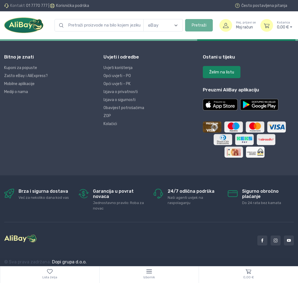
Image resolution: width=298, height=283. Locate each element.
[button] (220, 104)
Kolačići (110, 123)
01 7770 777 (37, 5)
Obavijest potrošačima (123, 107)
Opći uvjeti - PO (117, 75)
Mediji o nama (16, 91)
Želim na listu (221, 72)
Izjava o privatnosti (120, 91)
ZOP (107, 115)
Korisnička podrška (72, 5)
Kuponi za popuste (20, 67)
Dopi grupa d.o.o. (69, 262)
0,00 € (284, 25)
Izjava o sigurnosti (119, 99)
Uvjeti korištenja (118, 67)
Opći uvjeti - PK (117, 83)
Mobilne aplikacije (19, 83)
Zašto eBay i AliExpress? (26, 75)
